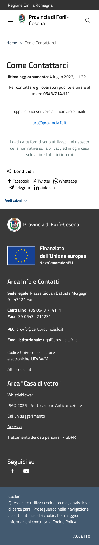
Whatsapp (65, 181)
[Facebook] (12, 471)
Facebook (17, 181)
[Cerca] (88, 20)
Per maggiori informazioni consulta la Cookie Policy (44, 518)
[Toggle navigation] (10, 20)
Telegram (19, 187)
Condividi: (20, 171)
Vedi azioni (17, 200)
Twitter (40, 181)
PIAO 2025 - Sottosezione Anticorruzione (44, 405)
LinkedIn (44, 187)
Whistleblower (20, 395)
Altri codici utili (21, 369)
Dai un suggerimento (26, 416)
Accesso (14, 426)
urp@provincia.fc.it (49, 122)
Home (11, 42)
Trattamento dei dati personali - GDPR (41, 437)
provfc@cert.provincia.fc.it (39, 329)
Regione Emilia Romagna (30, 5)
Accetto (82, 536)
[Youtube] (26, 471)
